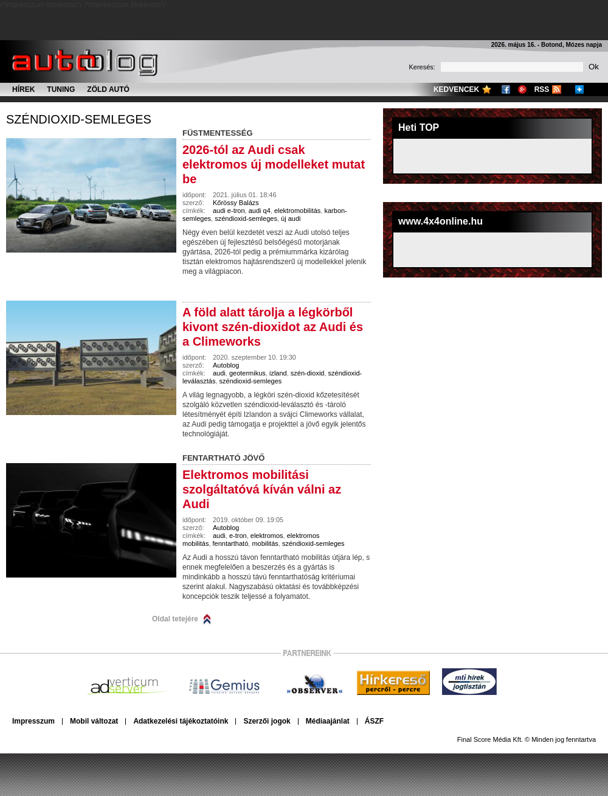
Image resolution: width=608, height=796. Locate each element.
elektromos (266, 535)
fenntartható (231, 543)
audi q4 (260, 210)
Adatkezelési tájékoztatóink (180, 721)
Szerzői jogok (266, 721)
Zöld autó (108, 89)
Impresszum (33, 721)
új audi (290, 218)
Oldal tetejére (175, 619)
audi (219, 373)
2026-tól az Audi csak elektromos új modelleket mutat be (273, 164)
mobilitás (265, 543)
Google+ (522, 89)
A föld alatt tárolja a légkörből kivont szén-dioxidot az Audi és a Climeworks (272, 326)
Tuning (61, 89)
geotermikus (247, 373)
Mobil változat (94, 721)
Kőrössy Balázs (236, 202)
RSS (542, 89)
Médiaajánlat (328, 721)
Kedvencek (456, 89)
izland (278, 373)
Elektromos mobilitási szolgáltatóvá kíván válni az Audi (261, 489)
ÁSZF (374, 721)
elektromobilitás (297, 210)
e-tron (238, 535)
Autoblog (226, 365)
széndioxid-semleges (78, 119)
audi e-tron (229, 210)
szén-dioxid (308, 373)
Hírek (23, 89)
